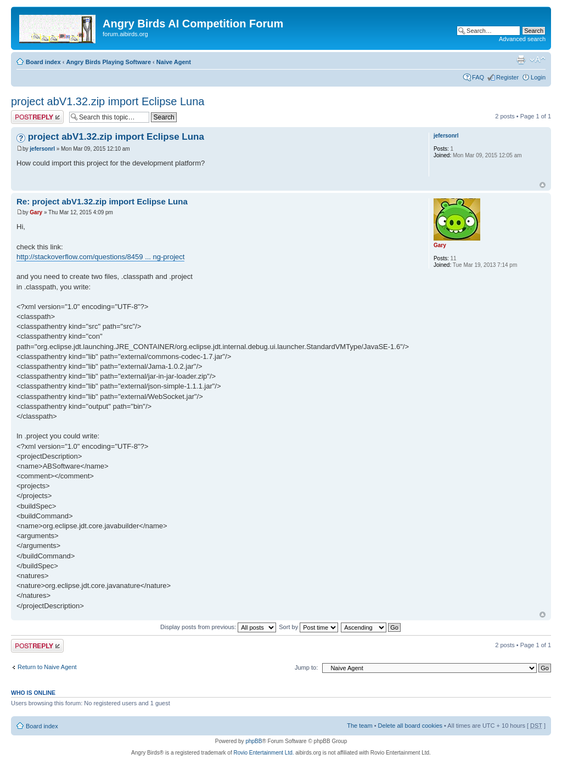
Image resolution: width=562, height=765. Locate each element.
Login (538, 77)
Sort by (308, 627)
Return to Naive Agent (47, 667)
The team (359, 725)
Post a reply (37, 117)
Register (507, 77)
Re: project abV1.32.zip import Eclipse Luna (102, 201)
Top (542, 185)
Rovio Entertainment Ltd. (263, 753)
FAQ (478, 77)
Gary (36, 212)
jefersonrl (42, 149)
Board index (43, 62)
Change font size (538, 60)
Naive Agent (173, 62)
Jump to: (306, 667)
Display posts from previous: (218, 627)
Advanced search (522, 39)
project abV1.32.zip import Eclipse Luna (107, 101)
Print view (521, 60)
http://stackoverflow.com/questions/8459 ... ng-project (100, 257)
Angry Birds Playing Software (108, 62)
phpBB (253, 741)
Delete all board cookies (410, 725)
